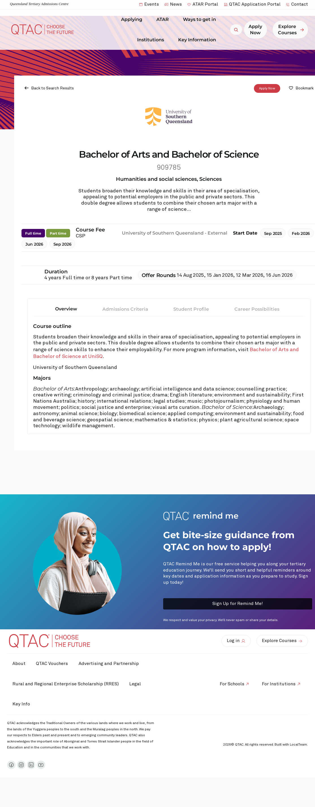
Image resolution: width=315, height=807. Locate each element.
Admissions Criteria (125, 309)
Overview (66, 309)
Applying (133, 19)
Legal (136, 684)
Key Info (23, 704)
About (19, 663)
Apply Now (267, 88)
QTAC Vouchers (53, 663)
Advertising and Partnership (110, 663)
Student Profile (191, 309)
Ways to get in (201, 19)
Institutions (152, 39)
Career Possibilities (256, 309)
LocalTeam (298, 744)
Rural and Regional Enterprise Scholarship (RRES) (66, 684)
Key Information (198, 39)
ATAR (164, 19)
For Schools (231, 684)
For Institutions (278, 684)
